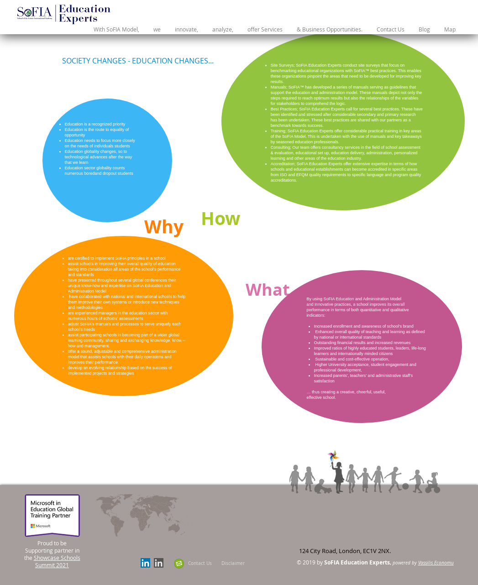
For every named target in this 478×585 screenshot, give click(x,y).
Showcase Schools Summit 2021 (57, 561)
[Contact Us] (200, 563)
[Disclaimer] (233, 563)
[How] (220, 218)
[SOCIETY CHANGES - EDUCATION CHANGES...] (138, 60)
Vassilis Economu (436, 563)
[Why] (164, 226)
